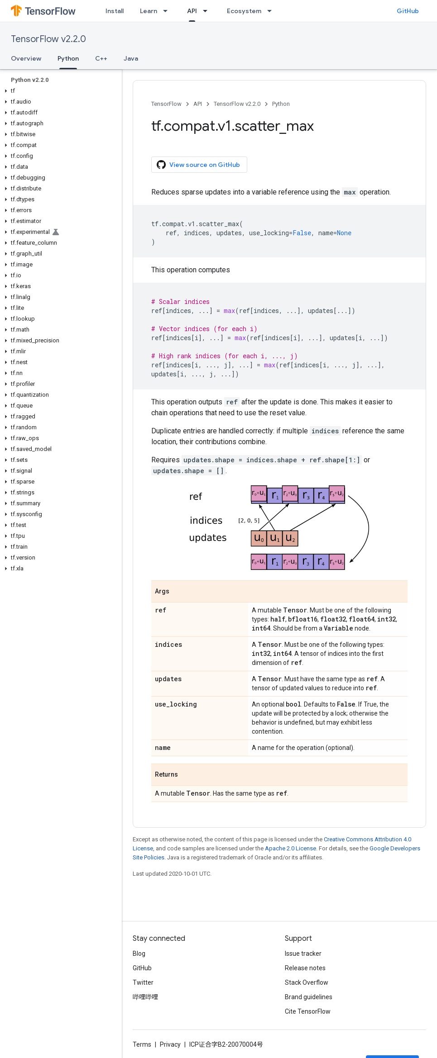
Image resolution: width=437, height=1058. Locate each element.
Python (281, 103)
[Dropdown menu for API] (208, 11)
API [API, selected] (192, 11)
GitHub (408, 11)
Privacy (170, 1044)
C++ (101, 58)
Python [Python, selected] (68, 58)
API (197, 103)
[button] (59, 90)
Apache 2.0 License (290, 848)
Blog (139, 953)
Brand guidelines (308, 997)
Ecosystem (244, 11)
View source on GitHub (198, 164)
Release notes (305, 968)
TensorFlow (166, 103)
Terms (142, 1044)
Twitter (143, 982)
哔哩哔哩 (145, 997)
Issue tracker (303, 953)
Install (115, 11)
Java (131, 58)
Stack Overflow (306, 982)
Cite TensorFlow (308, 1011)
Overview (26, 58)
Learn (148, 11)
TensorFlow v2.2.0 (48, 39)
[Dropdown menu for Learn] (168, 11)
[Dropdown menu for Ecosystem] (272, 11)
